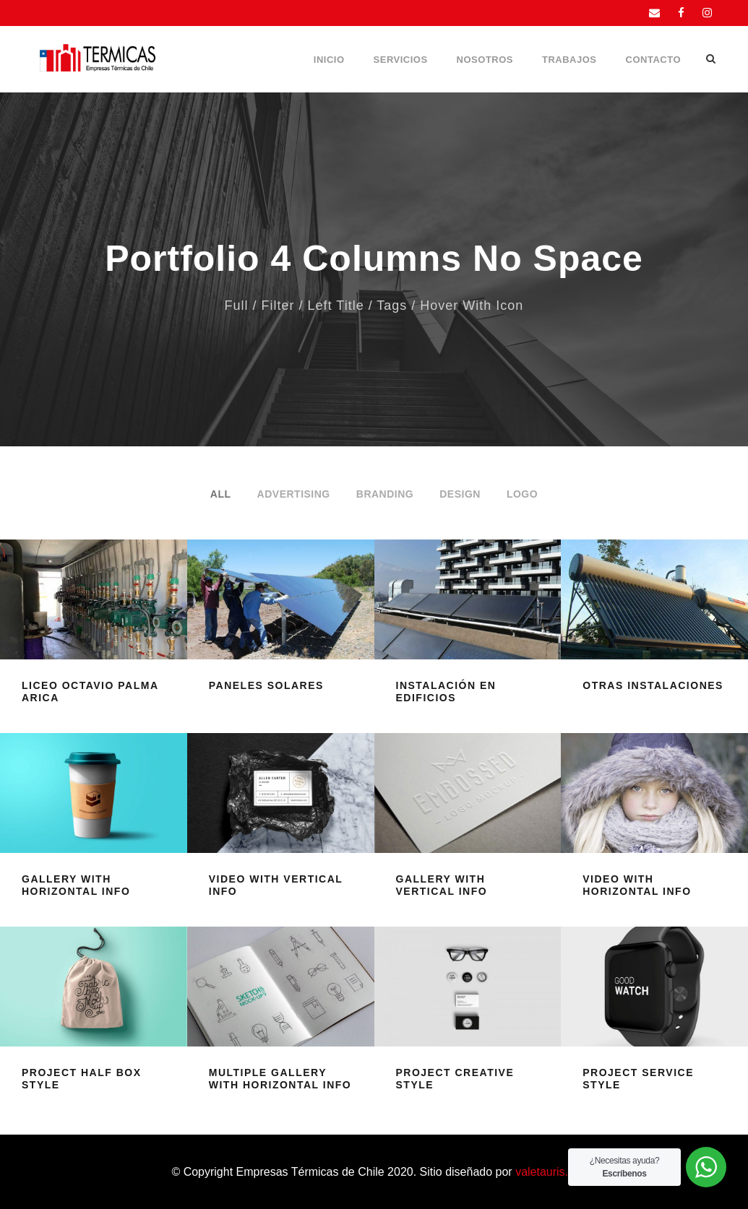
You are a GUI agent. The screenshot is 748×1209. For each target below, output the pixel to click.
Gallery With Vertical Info (442, 885)
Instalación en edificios (446, 691)
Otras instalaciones (653, 685)
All (220, 494)
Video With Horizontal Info (637, 885)
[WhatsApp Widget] (706, 1167)
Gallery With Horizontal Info (76, 885)
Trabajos (569, 59)
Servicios (401, 59)
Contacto (653, 59)
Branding (384, 494)
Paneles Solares (266, 685)
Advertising (293, 494)
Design (460, 494)
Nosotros (485, 59)
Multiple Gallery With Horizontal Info (280, 1079)
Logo (522, 494)
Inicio (329, 59)
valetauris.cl (545, 1172)
